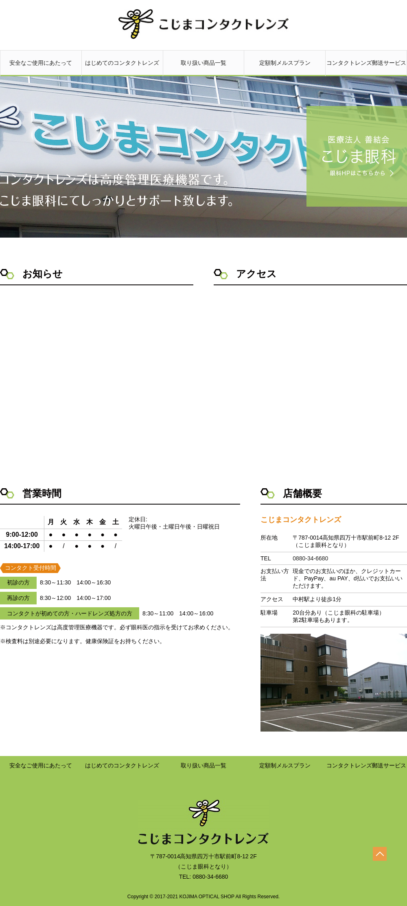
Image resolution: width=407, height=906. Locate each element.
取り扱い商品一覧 (203, 67)
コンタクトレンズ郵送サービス (366, 67)
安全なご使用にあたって (40, 67)
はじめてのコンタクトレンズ (122, 67)
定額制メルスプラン (284, 67)
